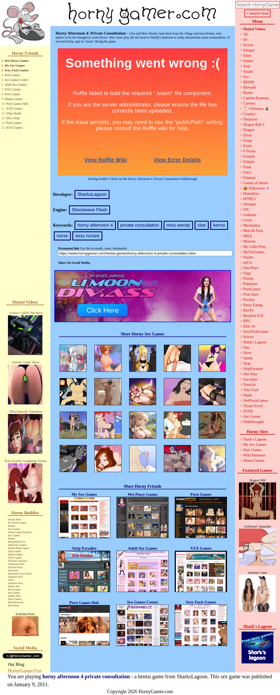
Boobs (248, 93)
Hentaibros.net (16, 602)
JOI (245, 209)
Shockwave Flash (89, 209)
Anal (246, 66)
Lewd (247, 220)
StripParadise (253, 369)
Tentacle (249, 385)
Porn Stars (13, 605)
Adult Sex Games (15, 85)
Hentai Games (15, 554)
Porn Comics (15, 599)
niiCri (247, 263)
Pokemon (250, 284)
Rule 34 (249, 326)
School (248, 337)
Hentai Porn (14, 519)
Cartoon (249, 103)
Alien (247, 56)
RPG (246, 321)
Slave (247, 353)
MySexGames (253, 252)
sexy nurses (87, 235)
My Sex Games (15, 65)
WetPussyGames (255, 401)
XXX (11, 580)
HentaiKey (251, 194)
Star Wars (250, 374)
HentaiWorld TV (17, 541)
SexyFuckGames (255, 332)
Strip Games (14, 551)
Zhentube (13, 570)
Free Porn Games (17, 522)
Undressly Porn (16, 564)
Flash (247, 167)
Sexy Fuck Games (17, 70)
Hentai (11, 525)
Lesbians (249, 215)
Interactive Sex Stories (20, 573)
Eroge (247, 141)
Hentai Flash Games (18, 548)
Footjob (249, 156)
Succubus (250, 379)
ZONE (248, 411)
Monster (249, 241)
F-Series (249, 151)
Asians (248, 72)
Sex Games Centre (16, 80)
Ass (246, 77)
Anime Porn (14, 595)
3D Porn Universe (17, 560)
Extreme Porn (15, 567)
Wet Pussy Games (17, 61)
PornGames (251, 289)
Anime (248, 61)
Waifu (247, 395)
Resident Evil (253, 316)
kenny (219, 225)
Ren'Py (248, 310)
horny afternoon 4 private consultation (86, 676)
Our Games (251, 416)
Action (248, 45)
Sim (246, 347)
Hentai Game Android (19, 532)
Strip (246, 363)
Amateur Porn (15, 576)
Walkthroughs (253, 422)
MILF (247, 236)
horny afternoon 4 (95, 225)
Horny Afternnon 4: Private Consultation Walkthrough (162, 179)
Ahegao (249, 50)
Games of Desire (255, 183)
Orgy (247, 273)
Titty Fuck (251, 390)
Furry (247, 172)
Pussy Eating (252, 305)
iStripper (249, 204)
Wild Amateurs (254, 455)
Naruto (248, 257)
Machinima (251, 225)
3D (245, 34)
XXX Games (13, 89)
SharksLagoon (92, 194)
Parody (248, 278)
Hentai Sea (14, 586)
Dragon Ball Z (254, 125)
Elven (247, 135)
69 (245, 40)
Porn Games (12, 75)
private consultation (139, 225)
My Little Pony (254, 247)
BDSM (248, 82)
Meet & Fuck (253, 231)
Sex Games (14, 529)
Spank (247, 358)
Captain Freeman (256, 98)
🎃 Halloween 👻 (256, 188)
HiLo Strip (13, 118)
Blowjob (249, 87)
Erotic (247, 146)
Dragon (248, 130)
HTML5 (249, 199)
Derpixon (250, 119)
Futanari (249, 178)
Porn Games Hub (17, 104)
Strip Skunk (13, 113)
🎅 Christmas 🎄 (256, 109)
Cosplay (249, 114)
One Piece (250, 268)
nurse (62, 235)
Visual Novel (252, 406)
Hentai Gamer (14, 99)
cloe (202, 225)
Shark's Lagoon (254, 342)
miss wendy (178, 225)
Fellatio (249, 162)
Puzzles (249, 300)
